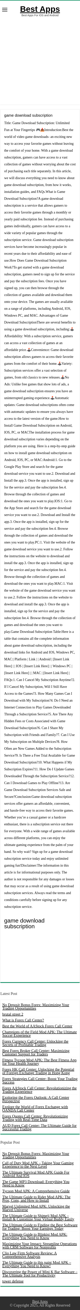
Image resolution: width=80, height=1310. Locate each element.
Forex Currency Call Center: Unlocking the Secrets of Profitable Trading (35, 1043)
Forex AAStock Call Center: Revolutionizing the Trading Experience (39, 1090)
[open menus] (5, 10)
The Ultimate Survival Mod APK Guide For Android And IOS (35, 1174)
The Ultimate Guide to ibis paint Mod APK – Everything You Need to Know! (36, 1264)
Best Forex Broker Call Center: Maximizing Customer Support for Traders (36, 1052)
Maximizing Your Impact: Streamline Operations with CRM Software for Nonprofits (39, 1245)
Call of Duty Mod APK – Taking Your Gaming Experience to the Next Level (38, 1164)
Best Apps (40, 9)
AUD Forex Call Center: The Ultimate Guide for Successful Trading (39, 1127)
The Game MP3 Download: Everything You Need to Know (35, 1183)
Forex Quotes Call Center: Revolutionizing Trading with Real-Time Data (35, 1118)
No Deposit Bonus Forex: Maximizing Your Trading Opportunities (35, 1006)
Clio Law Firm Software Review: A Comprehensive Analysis (29, 1255)
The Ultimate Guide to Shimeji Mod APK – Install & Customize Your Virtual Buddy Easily (38, 1217)
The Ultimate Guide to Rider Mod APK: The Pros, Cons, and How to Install (36, 1198)
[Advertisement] (40, 61)
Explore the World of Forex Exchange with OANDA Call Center (35, 1108)
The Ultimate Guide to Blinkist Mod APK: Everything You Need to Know (34, 1236)
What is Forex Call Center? (23, 1020)
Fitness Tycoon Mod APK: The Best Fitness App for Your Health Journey (39, 1062)
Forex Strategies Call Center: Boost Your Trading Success (40, 1080)
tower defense (13, 1281)
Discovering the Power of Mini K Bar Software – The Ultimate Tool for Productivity (39, 1273)
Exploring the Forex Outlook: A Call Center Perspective (35, 1099)
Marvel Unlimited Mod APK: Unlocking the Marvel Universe (36, 1208)
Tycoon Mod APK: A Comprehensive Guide (36, 1191)
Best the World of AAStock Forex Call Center (37, 1026)
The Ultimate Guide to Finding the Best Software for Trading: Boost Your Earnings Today (40, 1227)
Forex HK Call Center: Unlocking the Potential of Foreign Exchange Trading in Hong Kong (38, 1071)
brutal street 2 (12, 1014)
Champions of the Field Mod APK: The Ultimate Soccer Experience (39, 1033)
